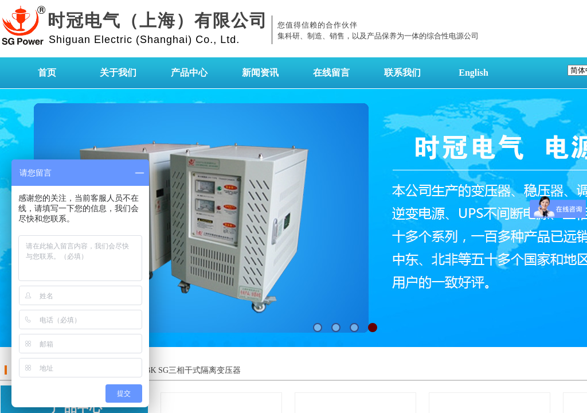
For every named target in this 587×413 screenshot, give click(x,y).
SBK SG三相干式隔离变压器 (190, 370)
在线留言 (331, 72)
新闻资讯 (260, 72)
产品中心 (189, 72)
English (473, 72)
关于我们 (118, 72)
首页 (47, 72)
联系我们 (402, 72)
